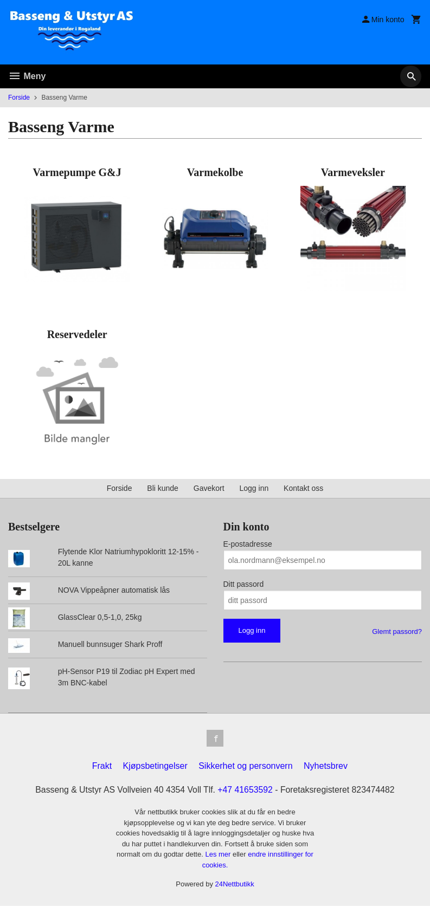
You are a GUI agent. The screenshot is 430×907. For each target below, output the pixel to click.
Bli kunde (162, 488)
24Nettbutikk (234, 885)
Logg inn (254, 488)
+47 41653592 (245, 790)
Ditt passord (243, 584)
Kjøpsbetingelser (155, 766)
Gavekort (209, 488)
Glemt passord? (397, 631)
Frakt (102, 766)
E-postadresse (247, 544)
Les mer (219, 855)
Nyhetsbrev (326, 766)
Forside (19, 97)
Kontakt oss (303, 488)
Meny (27, 76)
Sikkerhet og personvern (245, 766)
